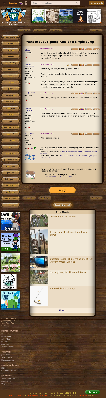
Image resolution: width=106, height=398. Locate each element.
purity (10, 89)
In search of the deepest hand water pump (69, 233)
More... (62, 310)
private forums (10, 198)
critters (10, 50)
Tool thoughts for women (63, 216)
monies (10, 76)
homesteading (10, 63)
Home (5, 3)
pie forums (10, 192)
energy (10, 69)
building (10, 56)
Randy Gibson (27, 49)
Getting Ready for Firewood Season (68, 272)
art (10, 121)
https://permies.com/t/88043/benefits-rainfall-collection (68, 153)
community (10, 102)
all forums (10, 205)
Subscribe (13, 3)
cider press (10, 166)
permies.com (10, 185)
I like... (27, 152)
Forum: (29, 37)
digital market (10, 179)
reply (62, 190)
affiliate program (32, 395)
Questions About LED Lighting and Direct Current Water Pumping (71, 260)
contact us (12, 395)
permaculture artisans (10, 127)
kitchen (11, 82)
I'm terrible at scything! (62, 288)
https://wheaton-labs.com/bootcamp (58, 176)
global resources (10, 160)
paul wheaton (82, 395)
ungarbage (10, 95)
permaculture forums (10, 37)
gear (36, 37)
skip (10, 147)
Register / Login (97, 3)
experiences (10, 153)
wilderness (10, 108)
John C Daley (29, 133)
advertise (21, 395)
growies (10, 43)
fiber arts (10, 114)
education (10, 140)
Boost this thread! (62, 205)
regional (10, 134)
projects (10, 173)
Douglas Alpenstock (29, 65)
